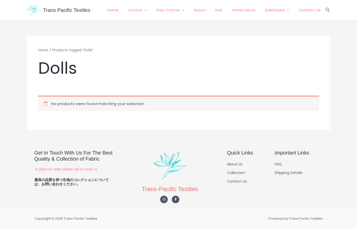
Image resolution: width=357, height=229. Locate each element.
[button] (157, 10)
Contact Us (311, 10)
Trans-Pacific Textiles (169, 189)
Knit (225, 10)
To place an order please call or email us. (66, 169)
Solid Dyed (280, 10)
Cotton (150, 10)
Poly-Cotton (181, 10)
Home (127, 10)
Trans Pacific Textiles (67, 10)
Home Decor (248, 10)
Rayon (209, 10)
